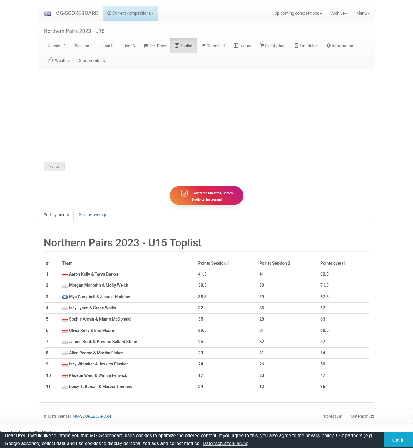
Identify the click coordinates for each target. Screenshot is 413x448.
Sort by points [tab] (56, 215)
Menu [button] (362, 13)
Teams (242, 45)
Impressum (332, 417)
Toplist (183, 45)
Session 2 (84, 45)
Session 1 (57, 45)
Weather (59, 60)
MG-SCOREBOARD (76, 13)
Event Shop (273, 45)
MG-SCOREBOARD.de (92, 417)
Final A (129, 45)
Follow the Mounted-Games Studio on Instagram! (206, 195)
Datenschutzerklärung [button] (226, 443)
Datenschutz (362, 417)
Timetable (306, 45)
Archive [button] (339, 13)
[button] (47, 13)
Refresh (54, 167)
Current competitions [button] (130, 13)
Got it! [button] (398, 440)
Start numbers (92, 60)
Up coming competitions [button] (298, 13)
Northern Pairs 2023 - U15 (74, 31)
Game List (213, 45)
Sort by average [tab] (93, 215)
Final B (107, 45)
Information (340, 45)
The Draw (155, 45)
